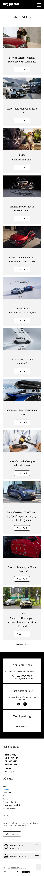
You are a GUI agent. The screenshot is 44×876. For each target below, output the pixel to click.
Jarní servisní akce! (22, 159)
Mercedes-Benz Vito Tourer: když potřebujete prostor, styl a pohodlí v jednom (22, 516)
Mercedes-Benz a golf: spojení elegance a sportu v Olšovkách (22, 622)
